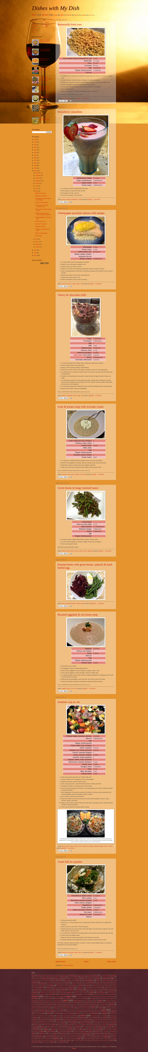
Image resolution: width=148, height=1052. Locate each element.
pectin (64, 1019)
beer (75, 980)
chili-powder (34, 989)
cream (63, 199)
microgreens (37, 1013)
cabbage (58, 983)
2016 (35, 163)
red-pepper (111, 1024)
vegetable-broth (47, 1038)
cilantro (70, 989)
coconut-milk (54, 991)
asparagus (90, 976)
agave (58, 975)
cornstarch (34, 992)
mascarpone (91, 1011)
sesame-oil (113, 1028)
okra (72, 1015)
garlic (68, 688)
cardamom (44, 985)
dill (44, 996)
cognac (78, 990)
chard (34, 987)
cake (68, 984)
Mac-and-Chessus (80, 1010)
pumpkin (114, 1023)
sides (62, 15)
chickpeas (88, 987)
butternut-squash (50, 983)
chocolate (69, 395)
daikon (102, 994)
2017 (35, 160)
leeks (72, 474)
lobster (73, 1010)
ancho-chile (107, 975)
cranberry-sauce (78, 992)
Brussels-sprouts (107, 982)
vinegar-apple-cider (88, 1038)
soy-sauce (68, 1031)
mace (94, 1010)
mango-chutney (40, 1011)
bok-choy (64, 952)
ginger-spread (49, 1002)
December (38, 173)
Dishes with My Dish (55, 8)
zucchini (110, 846)
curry (88, 994)
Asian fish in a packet (70, 861)
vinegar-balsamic (98, 1038)
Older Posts (111, 962)
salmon (78, 283)
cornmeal (112, 991)
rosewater (90, 1026)
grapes (87, 1002)
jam (99, 1006)
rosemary (78, 1026)
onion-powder (94, 1015)
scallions (77, 1028)
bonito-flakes (49, 982)
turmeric (94, 1037)
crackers (62, 992)
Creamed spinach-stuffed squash (45, 96)
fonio (114, 998)
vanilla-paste (36, 1038)
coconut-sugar (71, 990)
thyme (105, 846)
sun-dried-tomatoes (85, 1033)
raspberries (84, 1024)
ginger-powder (41, 1002)
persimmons (105, 1019)
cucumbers (71, 994)
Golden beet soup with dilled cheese (44, 119)
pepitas (69, 1019)
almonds (95, 975)
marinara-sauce (58, 1011)
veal (41, 1038)
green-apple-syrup (103, 1002)
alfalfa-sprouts (65, 975)
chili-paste (113, 987)
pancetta (58, 1017)
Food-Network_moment (37, 1000)
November (38, 175)
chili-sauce (42, 989)
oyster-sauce (43, 1017)
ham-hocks (68, 1004)
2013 (35, 170)
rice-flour (43, 1026)
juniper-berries (112, 1006)
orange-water (113, 1015)
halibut (75, 952)
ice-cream (57, 1006)
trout (66, 1036)
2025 (35, 139)
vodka (61, 1040)
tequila (63, 1035)
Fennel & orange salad (41, 233)
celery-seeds (107, 985)
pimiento (58, 1021)
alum (101, 975)
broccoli (99, 982)
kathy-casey (47, 1008)
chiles (99, 987)
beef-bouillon (68, 980)
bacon (112, 977)
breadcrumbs (84, 982)
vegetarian (90, 551)
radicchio (60, 1024)
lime (62, 1010)
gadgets (34, 27)
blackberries (112, 980)
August (37, 183)
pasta (95, 1017)
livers (68, 1010)
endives (87, 996)
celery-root (94, 985)
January (37, 247)
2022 (35, 147)
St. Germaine (105, 1031)
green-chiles (34, 1004)
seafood (100, 1028)
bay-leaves (106, 978)
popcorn (51, 1022)
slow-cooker (97, 1029)
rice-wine (57, 1026)
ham (63, 1004)
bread (63, 846)
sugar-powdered (74, 1033)
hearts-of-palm (97, 1004)
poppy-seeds (57, 1022)
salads (76, 15)
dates (113, 994)
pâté (101, 1017)
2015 (35, 165)
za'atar (58, 1042)
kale (40, 1008)
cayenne (80, 985)
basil (98, 978)
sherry (53, 1029)
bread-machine (75, 982)
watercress (82, 1040)
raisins (70, 1024)
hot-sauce (51, 1006)
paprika (75, 1017)
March (37, 241)
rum (95, 1026)
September (38, 180)
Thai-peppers (78, 1035)
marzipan (84, 1011)
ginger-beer (108, 1000)
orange (106, 1015)
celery (71, 846)
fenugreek (43, 998)
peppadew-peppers (77, 1019)
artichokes (76, 977)
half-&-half (52, 1004)
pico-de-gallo (46, 1021)
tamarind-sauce (41, 1035)
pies (52, 1021)
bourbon (56, 982)
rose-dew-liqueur (70, 1026)
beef (60, 980)
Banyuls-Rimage (86, 978)
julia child (104, 1006)
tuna (70, 1036)
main (34, 15)
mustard (81, 551)
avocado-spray (105, 976)
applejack (57, 976)
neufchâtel (34, 1015)
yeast (47, 1042)
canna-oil (95, 983)
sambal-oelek (53, 1028)
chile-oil (94, 987)
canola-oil (101, 983)
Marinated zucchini (40, 226)
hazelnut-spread (87, 1004)
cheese (40, 987)
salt (47, 1028)
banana (77, 978)
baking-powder (46, 978)
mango (73, 283)
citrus (87, 989)
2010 (35, 255)
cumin (77, 994)
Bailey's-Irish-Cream (36, 978)
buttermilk (41, 984)
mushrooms (85, 846)
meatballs (113, 1011)
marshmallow (78, 1011)
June (36, 188)
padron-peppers (51, 1017)
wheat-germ (105, 1040)
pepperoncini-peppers (96, 1019)
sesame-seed (36, 1029)
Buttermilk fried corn (70, 24)
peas (51, 1019)
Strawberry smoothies (70, 111)
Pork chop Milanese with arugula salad (45, 50)
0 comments (85, 98)
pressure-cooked (85, 1023)
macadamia (88, 1010)
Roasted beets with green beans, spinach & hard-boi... (43, 214)
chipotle (48, 989)
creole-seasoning (63, 994)
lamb (73, 1008)
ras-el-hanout (77, 1024)
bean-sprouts (39, 980)
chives (54, 989)
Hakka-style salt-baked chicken (40, 114)
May (36, 191)
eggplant (64, 688)
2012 (35, 250)
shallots (45, 1029)
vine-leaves (71, 1038)
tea (59, 1035)
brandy (61, 982)
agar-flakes (53, 975)
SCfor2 (90, 1028)
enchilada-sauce (80, 996)
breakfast (91, 15)
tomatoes (39, 1037)
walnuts (68, 1040)
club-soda (109, 989)
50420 (33, 975)
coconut (36, 991)
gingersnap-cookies (58, 1002)
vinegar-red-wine (107, 1038)
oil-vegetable (65, 1015)
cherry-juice (56, 987)
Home (86, 962)
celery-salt (100, 985)
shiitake (59, 1029)
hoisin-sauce (104, 1004)
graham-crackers (73, 1002)
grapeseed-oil (94, 1002)
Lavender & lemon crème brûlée (45, 59)
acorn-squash (46, 975)
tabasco (105, 1033)
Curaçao (83, 994)
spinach (83, 603)
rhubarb (33, 1026)
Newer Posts (60, 962)
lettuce (52, 1010)
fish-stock (65, 998)
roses (85, 1026)
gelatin (86, 1000)
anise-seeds (36, 976)
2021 (35, 150)
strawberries (74, 199)
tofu (95, 1035)
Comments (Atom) (68, 965)
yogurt (80, 199)
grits (46, 1004)
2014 (35, 168)
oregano (35, 1017)
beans (53, 980)
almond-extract (79, 975)
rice (82, 952)
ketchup (56, 1007)
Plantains (104, 1021)
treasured (54, 1037)
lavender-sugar (86, 1007)
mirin (54, 1013)
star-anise (112, 1031)
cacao (63, 983)
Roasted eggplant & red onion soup (78, 614)
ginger (71, 952)
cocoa (114, 989)
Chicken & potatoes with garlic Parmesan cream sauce (45, 107)
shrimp (71, 1029)
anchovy (114, 975)
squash (96, 846)
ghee (91, 1000)
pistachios (88, 1021)
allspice (72, 975)
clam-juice (92, 989)
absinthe (39, 975)
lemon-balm (108, 1007)
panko (69, 1017)
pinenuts (71, 1021)
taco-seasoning (113, 1033)
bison (98, 980)
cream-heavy (34, 994)
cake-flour (75, 983)
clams (98, 989)
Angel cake (77, 355)
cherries (64, 395)
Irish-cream (76, 1006)
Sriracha (98, 1031)
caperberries (108, 983)
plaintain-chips (97, 1021)
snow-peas (105, 1029)
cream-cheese (101, 992)
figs (47, 998)
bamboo (72, 978)
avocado (64, 474)
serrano (107, 1028)
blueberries (35, 982)
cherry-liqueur (64, 987)
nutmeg (52, 1015)
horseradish (44, 1006)
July (36, 186)
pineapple (64, 1021)
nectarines (112, 1013)
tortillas (47, 1036)
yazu (43, 1042)
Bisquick (105, 980)
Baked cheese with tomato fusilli (45, 68)
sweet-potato (97, 1033)
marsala (71, 1011)
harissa (74, 1004)
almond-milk (88, 975)
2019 (35, 155)
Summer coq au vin (69, 701)
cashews (67, 985)
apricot (69, 976)
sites (33, 32)
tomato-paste (107, 1035)
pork (63, 1023)
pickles (40, 1021)
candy (80, 983)
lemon (99, 1008)
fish (67, 283)
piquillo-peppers (80, 1021)
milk (66, 98)
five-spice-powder (73, 998)
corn (63, 98)
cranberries (69, 992)
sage (110, 1026)
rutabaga (100, 1026)
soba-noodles (113, 1029)
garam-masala (57, 1000)
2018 (35, 157)
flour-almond (93, 998)
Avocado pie (38, 235)
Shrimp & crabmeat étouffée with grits (45, 40)
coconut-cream (45, 990)
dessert (45, 15)
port (68, 1022)
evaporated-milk (104, 996)
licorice (57, 1010)
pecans (58, 1019)
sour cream (51, 1031)
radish (65, 1024)
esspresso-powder (95, 996)
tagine (34, 1035)
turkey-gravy (87, 1036)
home (33, 22)
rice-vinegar (50, 1026)
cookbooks (35, 25)
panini (63, 1017)
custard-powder (96, 994)
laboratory (34, 29)
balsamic (64, 551)
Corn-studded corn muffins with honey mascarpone (45, 88)
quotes (53, 1024)
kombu (61, 1007)
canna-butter (87, 983)
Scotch (95, 1028)
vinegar (78, 1038)
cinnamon (79, 989)
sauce (64, 1028)
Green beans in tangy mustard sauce (78, 487)
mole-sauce (85, 1013)
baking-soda (56, 978)
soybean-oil (76, 1031)
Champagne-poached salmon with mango (81, 212)
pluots (113, 1021)
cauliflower (73, 985)
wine (82, 283)
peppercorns (86, 1019)
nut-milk (46, 1015)
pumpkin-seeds (38, 1024)
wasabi (75, 1040)
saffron (105, 1026)
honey (76, 551)
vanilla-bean (114, 1036)
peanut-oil (35, 1019)
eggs (78, 395)
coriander (91, 991)
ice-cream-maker (66, 1006)
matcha (98, 1011)
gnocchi (65, 1002)
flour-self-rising (100, 998)
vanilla (106, 1037)
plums (109, 1021)
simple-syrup (89, 1029)
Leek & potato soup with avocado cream (81, 406)
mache (98, 1010)
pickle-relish (34, 1021)
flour (85, 998)
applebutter (51, 976)
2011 (35, 252)
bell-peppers (89, 980)
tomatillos (100, 1035)
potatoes (77, 474)
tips (91, 1035)
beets (63, 603)
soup (55, 15)
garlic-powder (77, 1000)
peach (105, 1017)
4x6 (108, 1046)
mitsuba (64, 1013)
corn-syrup (105, 990)
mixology (83, 15)
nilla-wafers (40, 1015)
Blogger (74, 1048)
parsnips (90, 1017)
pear (47, 1019)
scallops (84, 1028)
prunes (101, 1022)
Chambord (114, 985)
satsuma (59, 1028)
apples (63, 977)
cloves (102, 989)
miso (59, 1013)
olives (76, 1015)
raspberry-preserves (93, 1024)
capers (114, 983)
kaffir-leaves (34, 1007)
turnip (100, 1036)
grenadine (41, 1004)
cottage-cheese (43, 992)
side (76, 1029)
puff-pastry (107, 1022)
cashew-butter (60, 985)
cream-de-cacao (111, 992)
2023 (35, 144)
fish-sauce (57, 998)
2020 (35, 152)
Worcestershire (36, 1042)
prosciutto (95, 1022)
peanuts (42, 1019)
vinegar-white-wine (53, 1040)
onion (72, 688)
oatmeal (58, 1015)
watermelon (89, 1040)
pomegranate (34, 1022)
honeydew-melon (35, 1006)
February (37, 244)
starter (69, 15)
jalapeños (93, 1006)
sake (115, 1026)
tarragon (101, 846)
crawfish (85, 992)
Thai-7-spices (70, 1035)
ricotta (62, 1026)
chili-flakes (106, 987)
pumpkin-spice (47, 1024)
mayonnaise (105, 1011)
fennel (112, 996)
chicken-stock (80, 987)
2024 (35, 142)
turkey (80, 1037)
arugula (83, 977)
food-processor (48, 1000)
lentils (48, 1010)
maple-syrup (49, 1011)
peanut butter (113, 1017)
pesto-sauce (112, 1019)
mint (49, 1013)
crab (57, 992)
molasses (78, 1013)
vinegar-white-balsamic (42, 1040)
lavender (79, 1007)
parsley (82, 1017)
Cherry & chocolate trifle (72, 294)
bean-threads (47, 980)
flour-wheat (108, 998)
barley (93, 978)
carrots (67, 846)
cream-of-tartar (42, 994)
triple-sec (62, 1036)
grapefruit (81, 1002)
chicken (76, 846)
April (36, 239)
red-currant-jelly (102, 1024)
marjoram (65, 1011)
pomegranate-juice (43, 1022)
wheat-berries (97, 1040)
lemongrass (41, 1010)
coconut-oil (63, 990)
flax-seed (80, 998)
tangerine (49, 1035)
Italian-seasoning (84, 1006)
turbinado (75, 1036)
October (37, 178)
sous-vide (60, 1031)
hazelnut (80, 1004)
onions (100, 1015)
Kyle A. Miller (47, 26)
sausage (69, 1028)
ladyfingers (67, 1007)
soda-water (35, 1031)
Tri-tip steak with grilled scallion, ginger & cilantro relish (45, 79)
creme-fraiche (52, 994)
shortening (65, 1029)
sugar (55, 1033)
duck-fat (56, 996)
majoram (113, 1010)
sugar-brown (64, 1033)
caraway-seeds (36, 985)
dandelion (108, 994)
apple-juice (43, 976)
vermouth (65, 1038)
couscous (51, 992)
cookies (84, 991)
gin (95, 1000)
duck (50, 996)
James (47, 22)
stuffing (50, 1033)
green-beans (70, 551)
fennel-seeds (35, 998)
